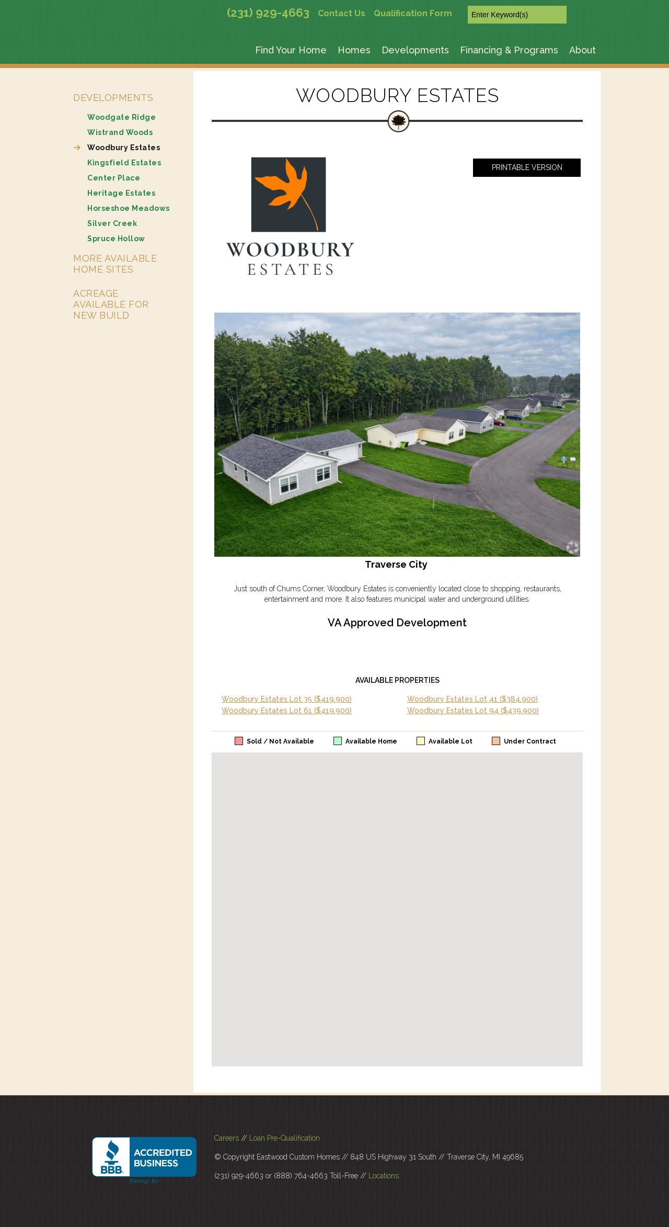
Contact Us (341, 13)
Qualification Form (413, 13)
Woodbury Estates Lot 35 (287, 699)
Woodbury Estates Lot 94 (473, 710)
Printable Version (527, 167)
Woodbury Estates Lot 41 (472, 699)
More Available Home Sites (115, 264)
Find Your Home (291, 49)
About (582, 49)
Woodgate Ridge (121, 117)
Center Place (113, 178)
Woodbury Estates (123, 147)
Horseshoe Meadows (128, 208)
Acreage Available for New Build (111, 304)
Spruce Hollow (116, 238)
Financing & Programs (509, 49)
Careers (226, 1138)
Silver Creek (112, 223)
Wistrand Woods (120, 132)
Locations (383, 1176)
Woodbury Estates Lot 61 (287, 710)
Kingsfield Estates (124, 163)
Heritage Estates (121, 193)
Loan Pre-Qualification (284, 1138)
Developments (415, 49)
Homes (354, 49)
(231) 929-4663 (268, 12)
